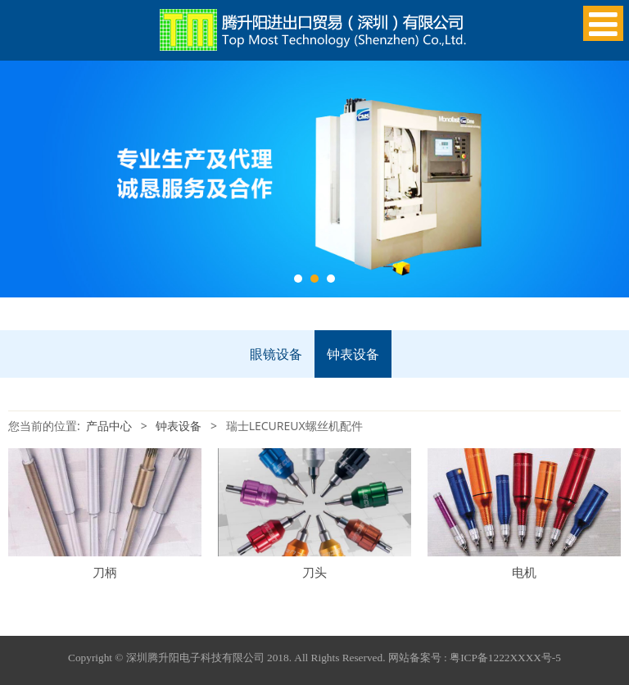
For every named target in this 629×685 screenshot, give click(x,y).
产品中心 (109, 425)
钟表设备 (353, 354)
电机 (524, 572)
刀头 (314, 572)
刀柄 (105, 572)
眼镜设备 (276, 354)
